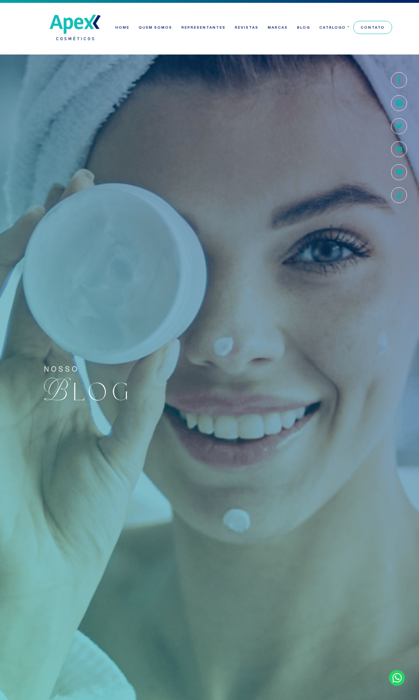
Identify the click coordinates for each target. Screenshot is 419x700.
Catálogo (332, 27)
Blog (303, 27)
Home (122, 27)
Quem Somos (155, 27)
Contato (373, 27)
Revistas (246, 27)
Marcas (278, 27)
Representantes (203, 27)
